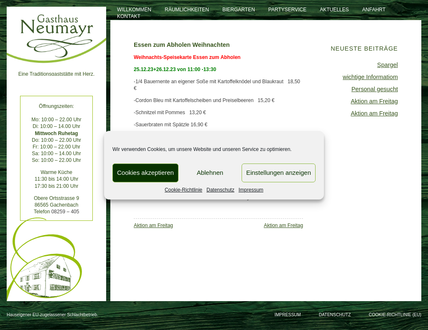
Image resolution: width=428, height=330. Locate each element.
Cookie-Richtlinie (183, 189)
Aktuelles (334, 10)
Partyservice (287, 10)
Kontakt (128, 16)
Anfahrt (374, 10)
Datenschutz (220, 189)
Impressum (251, 189)
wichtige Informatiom (370, 77)
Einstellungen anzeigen (278, 172)
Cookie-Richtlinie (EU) (395, 314)
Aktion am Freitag (153, 225)
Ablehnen (210, 172)
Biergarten (238, 10)
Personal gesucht (375, 89)
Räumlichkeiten (187, 10)
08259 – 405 (65, 212)
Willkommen (134, 10)
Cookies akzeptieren (145, 172)
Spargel (387, 64)
